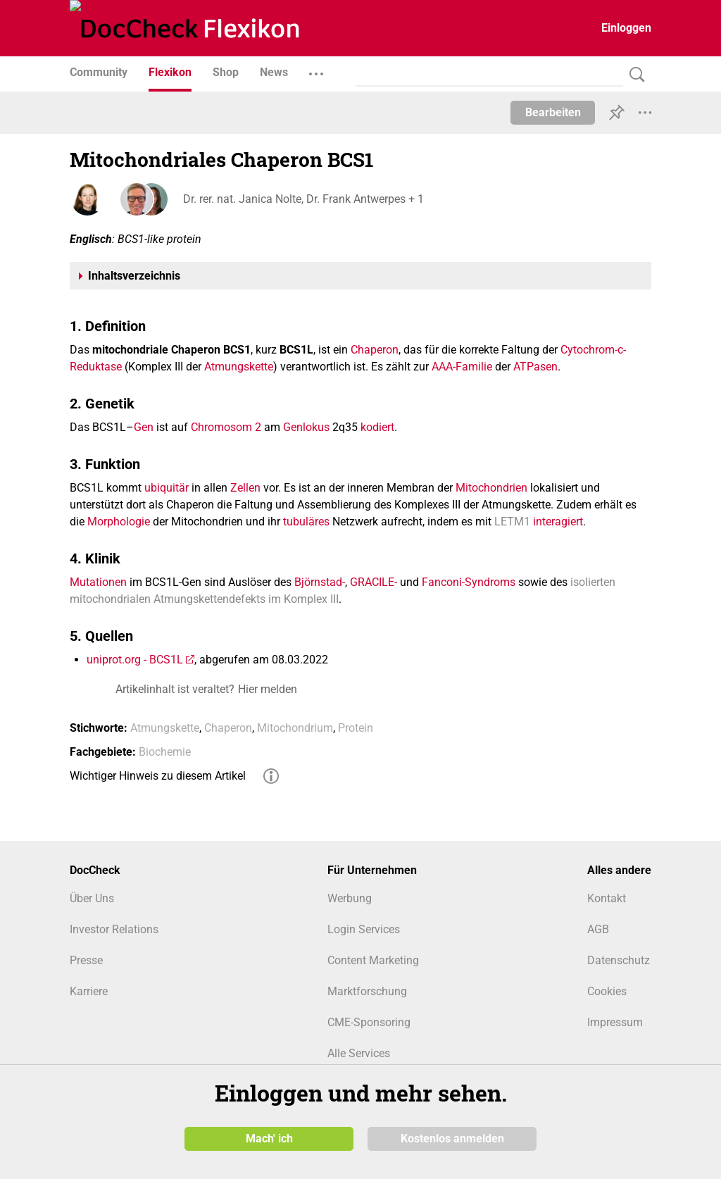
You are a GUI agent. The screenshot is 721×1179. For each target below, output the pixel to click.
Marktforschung (367, 991)
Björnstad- (319, 582)
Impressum (615, 1022)
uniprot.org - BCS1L (135, 659)
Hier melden (267, 689)
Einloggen (626, 28)
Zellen (245, 487)
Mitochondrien (491, 487)
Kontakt (606, 898)
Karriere (89, 991)
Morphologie (118, 521)
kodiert (377, 427)
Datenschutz (618, 960)
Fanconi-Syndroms (468, 582)
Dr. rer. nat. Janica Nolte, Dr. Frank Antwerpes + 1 (302, 199)
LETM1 (512, 521)
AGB (598, 929)
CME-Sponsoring (368, 1022)
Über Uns (92, 898)
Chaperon (375, 349)
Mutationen (98, 582)
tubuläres (306, 521)
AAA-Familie (462, 366)
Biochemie (165, 752)
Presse (86, 960)
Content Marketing (373, 960)
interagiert (558, 521)
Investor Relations (114, 929)
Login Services (363, 929)
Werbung (349, 898)
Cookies (607, 991)
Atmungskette (238, 366)
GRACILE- (373, 582)
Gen (143, 427)
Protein (355, 728)
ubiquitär (166, 487)
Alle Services (358, 1053)
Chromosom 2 (226, 427)
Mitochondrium (295, 728)
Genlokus (306, 427)
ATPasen (535, 366)
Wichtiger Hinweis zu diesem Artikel (158, 775)
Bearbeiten (553, 112)
